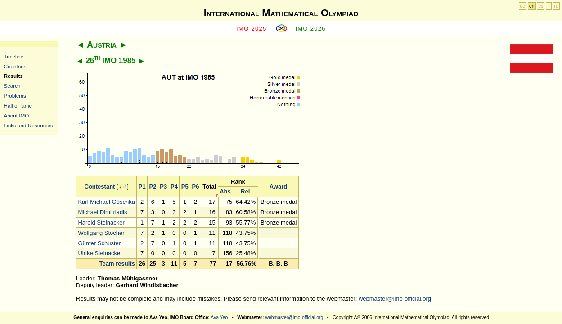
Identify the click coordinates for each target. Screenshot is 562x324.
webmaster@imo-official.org (395, 298)
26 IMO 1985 (110, 60)
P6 (195, 186)
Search (12, 86)
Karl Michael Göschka (106, 201)
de (523, 6)
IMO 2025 (251, 28)
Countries (15, 66)
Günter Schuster (99, 243)
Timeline (14, 56)
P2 (152, 186)
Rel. (246, 191)
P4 (174, 186)
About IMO (16, 115)
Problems (15, 96)
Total (209, 186)
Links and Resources (28, 125)
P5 (185, 186)
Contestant (100, 186)
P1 (142, 186)
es (540, 6)
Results (13, 76)
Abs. (226, 191)
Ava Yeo (219, 317)
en (532, 6)
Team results (117, 263)
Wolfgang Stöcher (101, 233)
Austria (102, 45)
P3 (163, 186)
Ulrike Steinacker (100, 253)
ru (556, 6)
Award (279, 186)
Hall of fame (18, 105)
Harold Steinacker (101, 222)
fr (548, 6)
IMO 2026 (310, 28)
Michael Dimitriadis (102, 212)
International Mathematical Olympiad (281, 12)
